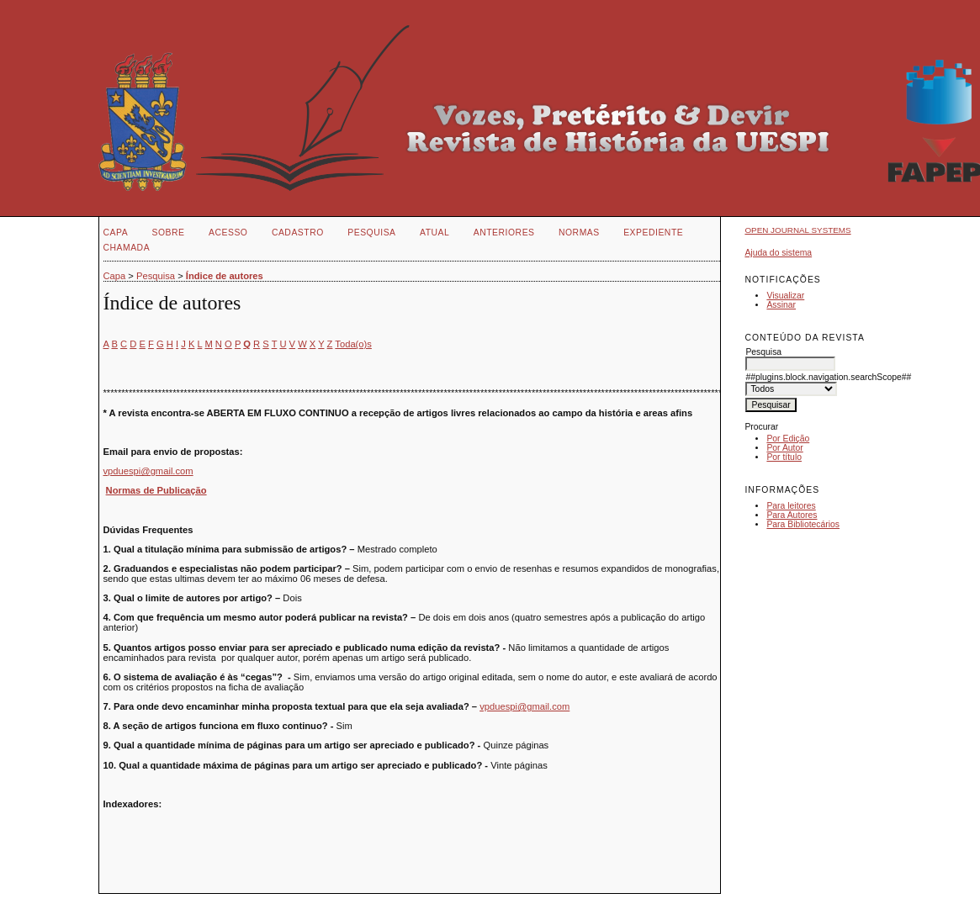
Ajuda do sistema (778, 252)
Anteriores (504, 232)
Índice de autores (224, 276)
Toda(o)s (353, 344)
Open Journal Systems (797, 230)
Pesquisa (371, 232)
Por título (784, 457)
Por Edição (787, 438)
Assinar (781, 304)
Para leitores (790, 505)
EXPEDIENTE (653, 232)
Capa (116, 232)
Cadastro (298, 232)
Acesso (228, 232)
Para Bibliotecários (803, 524)
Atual (434, 232)
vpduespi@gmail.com (148, 471)
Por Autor (784, 447)
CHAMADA (127, 247)
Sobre (168, 232)
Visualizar (785, 295)
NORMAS (579, 232)
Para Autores (791, 515)
